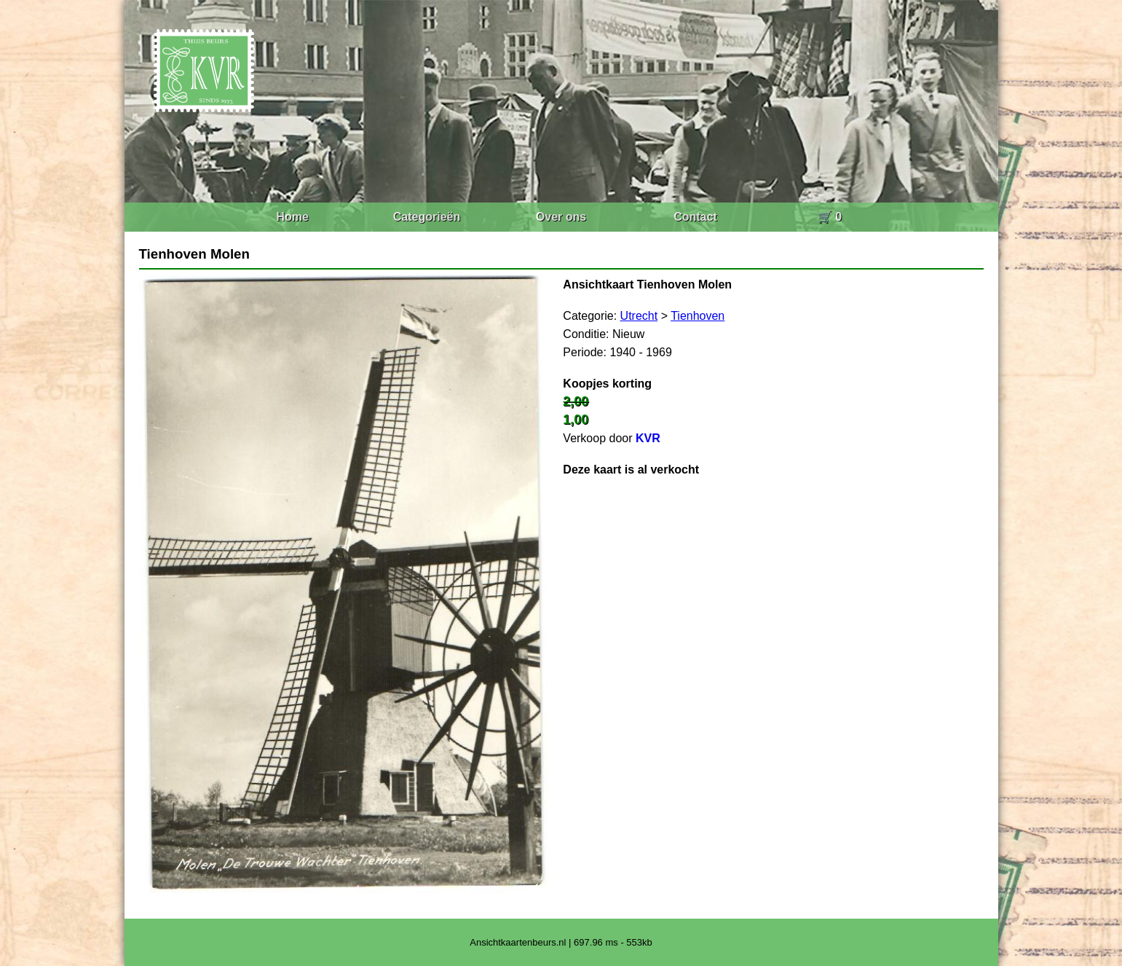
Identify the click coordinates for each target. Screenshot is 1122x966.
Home (292, 217)
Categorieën (426, 217)
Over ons (561, 217)
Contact (695, 217)
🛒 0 (830, 217)
